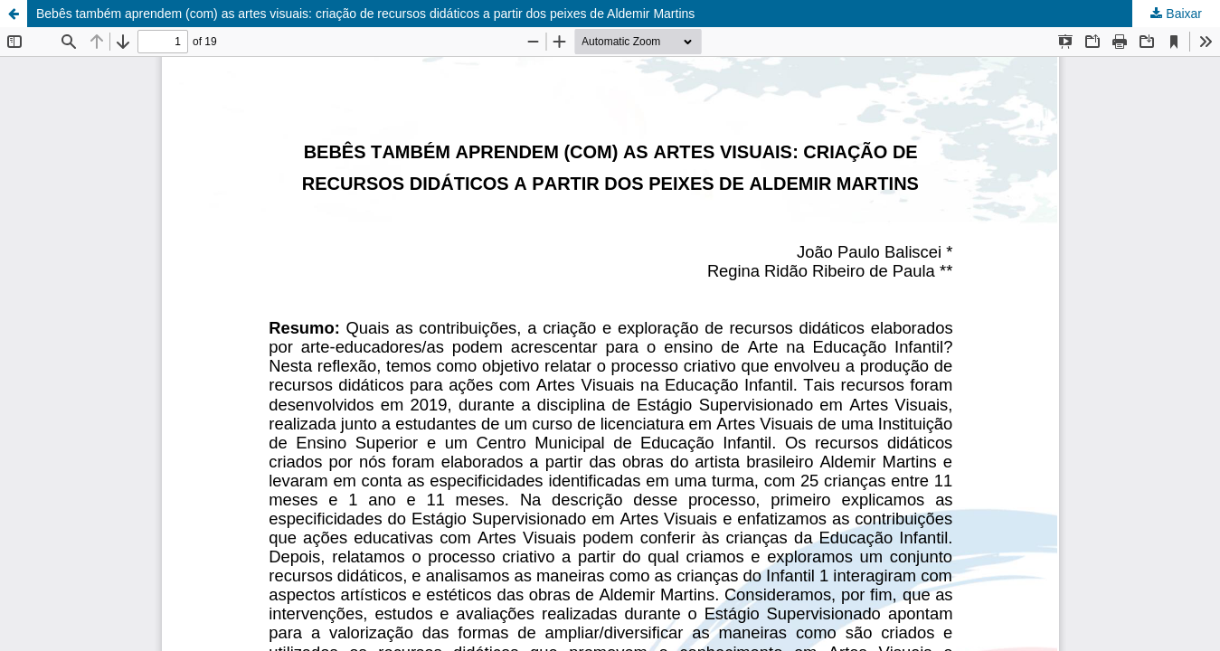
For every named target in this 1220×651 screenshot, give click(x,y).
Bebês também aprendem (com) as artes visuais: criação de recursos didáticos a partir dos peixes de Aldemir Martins (365, 13)
